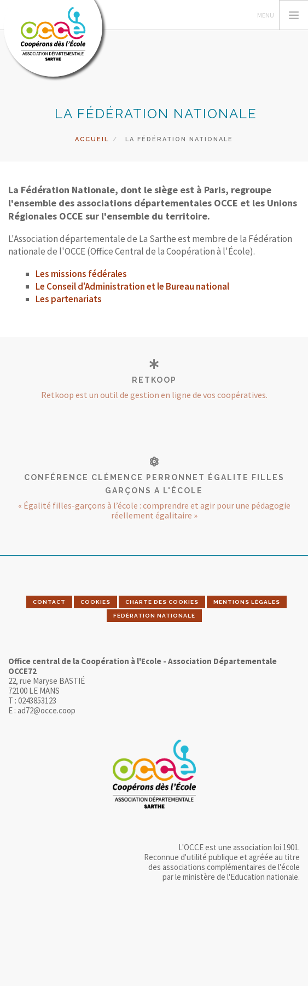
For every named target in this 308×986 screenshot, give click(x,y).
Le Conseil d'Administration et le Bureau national (132, 286)
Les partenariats (69, 299)
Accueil (92, 139)
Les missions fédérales (81, 274)
